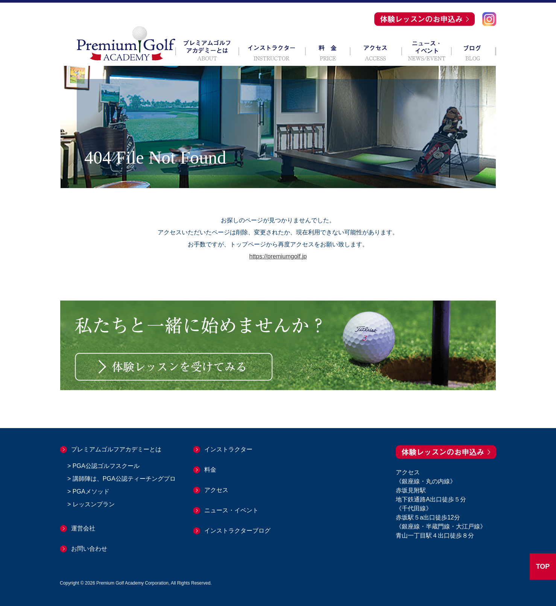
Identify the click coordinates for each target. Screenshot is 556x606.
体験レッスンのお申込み (424, 19)
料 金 (327, 50)
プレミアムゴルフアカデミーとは (207, 50)
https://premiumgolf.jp (278, 256)
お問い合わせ (89, 548)
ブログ (473, 50)
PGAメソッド (91, 491)
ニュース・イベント (426, 50)
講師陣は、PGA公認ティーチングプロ (124, 478)
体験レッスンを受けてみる (174, 367)
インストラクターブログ (237, 530)
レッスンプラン (94, 504)
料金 (210, 469)
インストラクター (272, 50)
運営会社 (83, 528)
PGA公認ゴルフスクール (106, 466)
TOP (543, 566)
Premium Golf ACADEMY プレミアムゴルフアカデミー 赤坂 (126, 43)
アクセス (376, 50)
